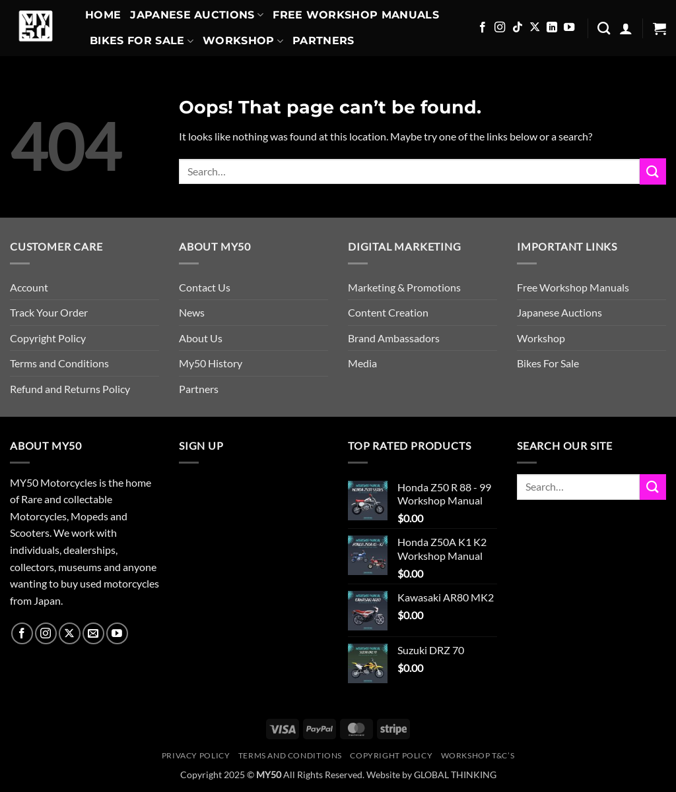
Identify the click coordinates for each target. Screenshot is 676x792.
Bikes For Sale (141, 40)
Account (29, 287)
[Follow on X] (534, 28)
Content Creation (388, 312)
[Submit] (653, 171)
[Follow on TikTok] (517, 28)
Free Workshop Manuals (356, 15)
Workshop (243, 40)
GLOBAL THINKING (455, 774)
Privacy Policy (196, 755)
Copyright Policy (48, 338)
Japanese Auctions (196, 15)
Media (362, 363)
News (192, 312)
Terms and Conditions (59, 363)
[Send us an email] (93, 633)
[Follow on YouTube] (569, 28)
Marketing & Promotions (404, 287)
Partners (323, 40)
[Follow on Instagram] (499, 28)
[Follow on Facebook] (482, 28)
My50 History (210, 363)
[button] (625, 28)
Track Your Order (49, 312)
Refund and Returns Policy (70, 388)
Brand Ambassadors (394, 338)
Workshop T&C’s (478, 755)
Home (103, 15)
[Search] (603, 28)
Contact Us (204, 287)
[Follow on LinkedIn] (552, 28)
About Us (200, 338)
